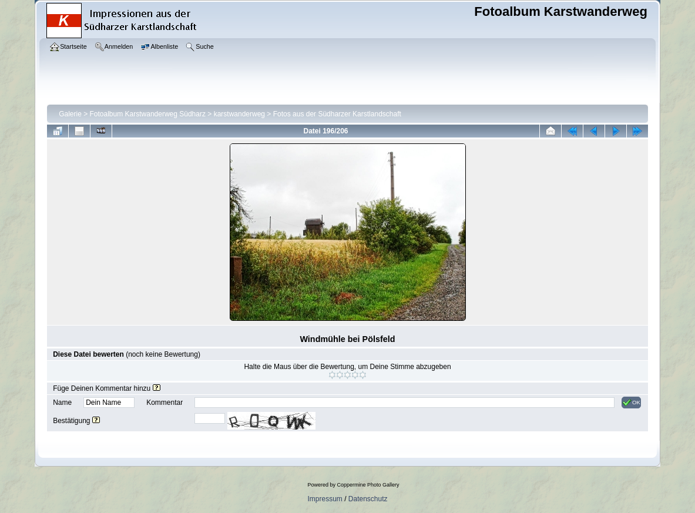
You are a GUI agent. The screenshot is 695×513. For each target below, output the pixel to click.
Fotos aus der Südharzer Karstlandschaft (337, 114)
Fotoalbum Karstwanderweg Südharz (148, 114)
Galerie (70, 114)
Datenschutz (368, 499)
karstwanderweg (239, 114)
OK (631, 402)
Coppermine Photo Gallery (368, 485)
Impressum (324, 499)
